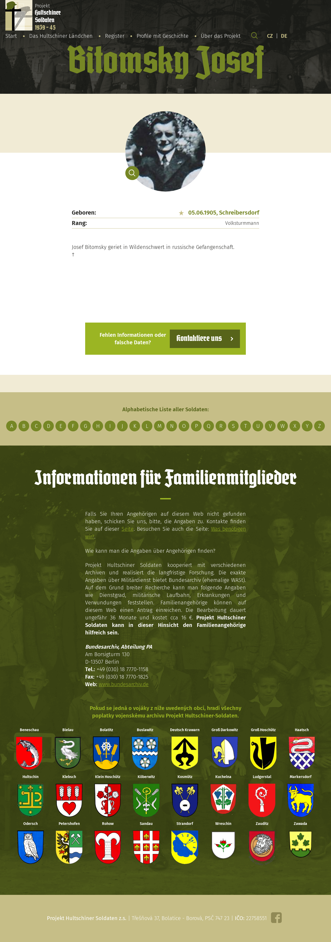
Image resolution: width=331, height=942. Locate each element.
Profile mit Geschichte (163, 36)
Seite (127, 529)
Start (11, 36)
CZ (270, 36)
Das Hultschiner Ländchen (61, 36)
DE (284, 36)
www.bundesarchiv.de (124, 684)
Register (114, 36)
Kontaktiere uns (198, 338)
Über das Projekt (220, 36)
